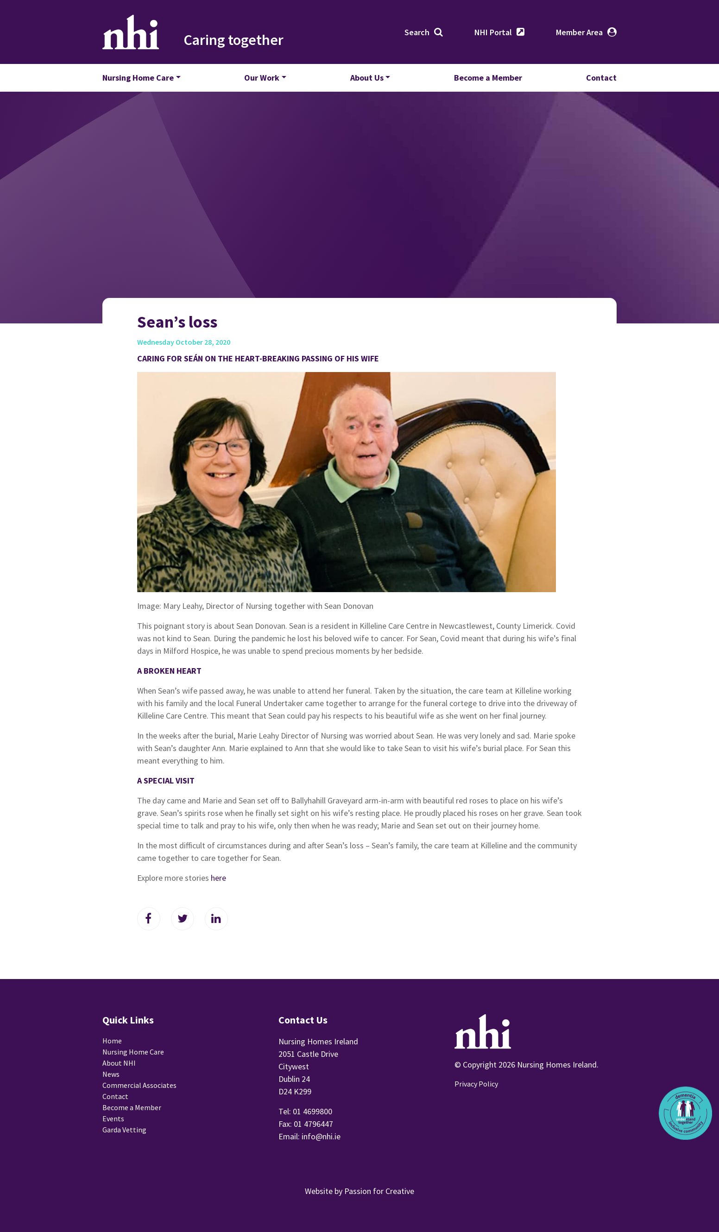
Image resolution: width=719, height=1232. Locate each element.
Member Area (579, 32)
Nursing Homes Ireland (130, 32)
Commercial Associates (139, 1085)
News (111, 1074)
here (218, 877)
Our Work (261, 77)
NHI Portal (493, 32)
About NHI (119, 1063)
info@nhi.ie (321, 1136)
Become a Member (488, 77)
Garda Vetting (124, 1129)
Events (113, 1118)
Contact (601, 77)
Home (112, 1040)
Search (416, 32)
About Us (367, 77)
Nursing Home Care (138, 77)
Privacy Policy (476, 1083)
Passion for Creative (379, 1191)
